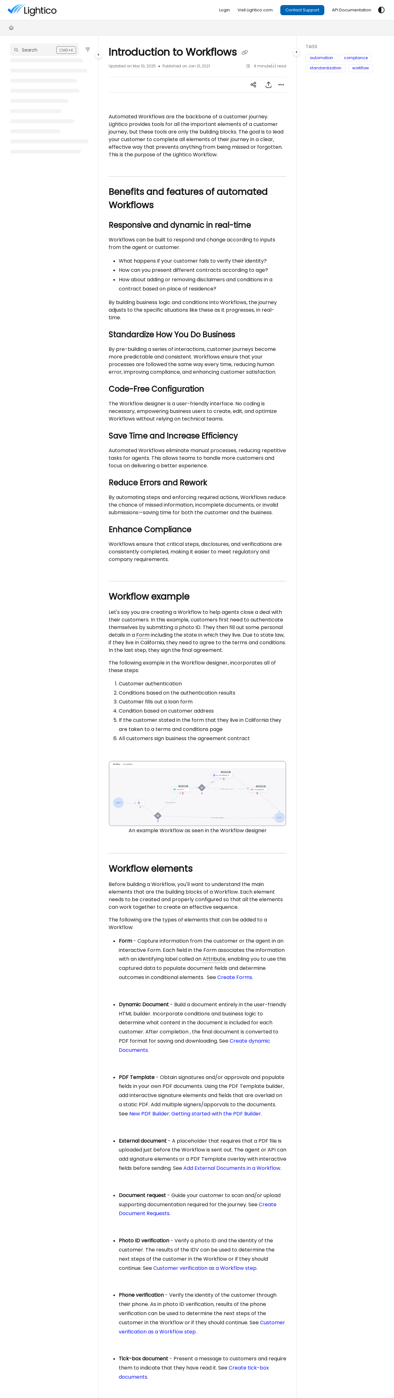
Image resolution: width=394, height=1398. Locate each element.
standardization (325, 68)
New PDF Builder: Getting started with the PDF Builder (195, 1113)
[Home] (11, 28)
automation (321, 57)
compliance (356, 57)
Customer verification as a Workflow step (205, 1268)
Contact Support (302, 10)
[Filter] (88, 49)
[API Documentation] (351, 10)
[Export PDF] (269, 85)
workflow (360, 68)
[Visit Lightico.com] (255, 10)
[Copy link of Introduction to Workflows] (245, 53)
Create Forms (234, 977)
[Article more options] (281, 85)
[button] (44, 49)
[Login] (224, 10)
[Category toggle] (98, 55)
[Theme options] (381, 10)
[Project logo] (50, 10)
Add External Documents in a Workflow (231, 1168)
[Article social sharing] (253, 85)
